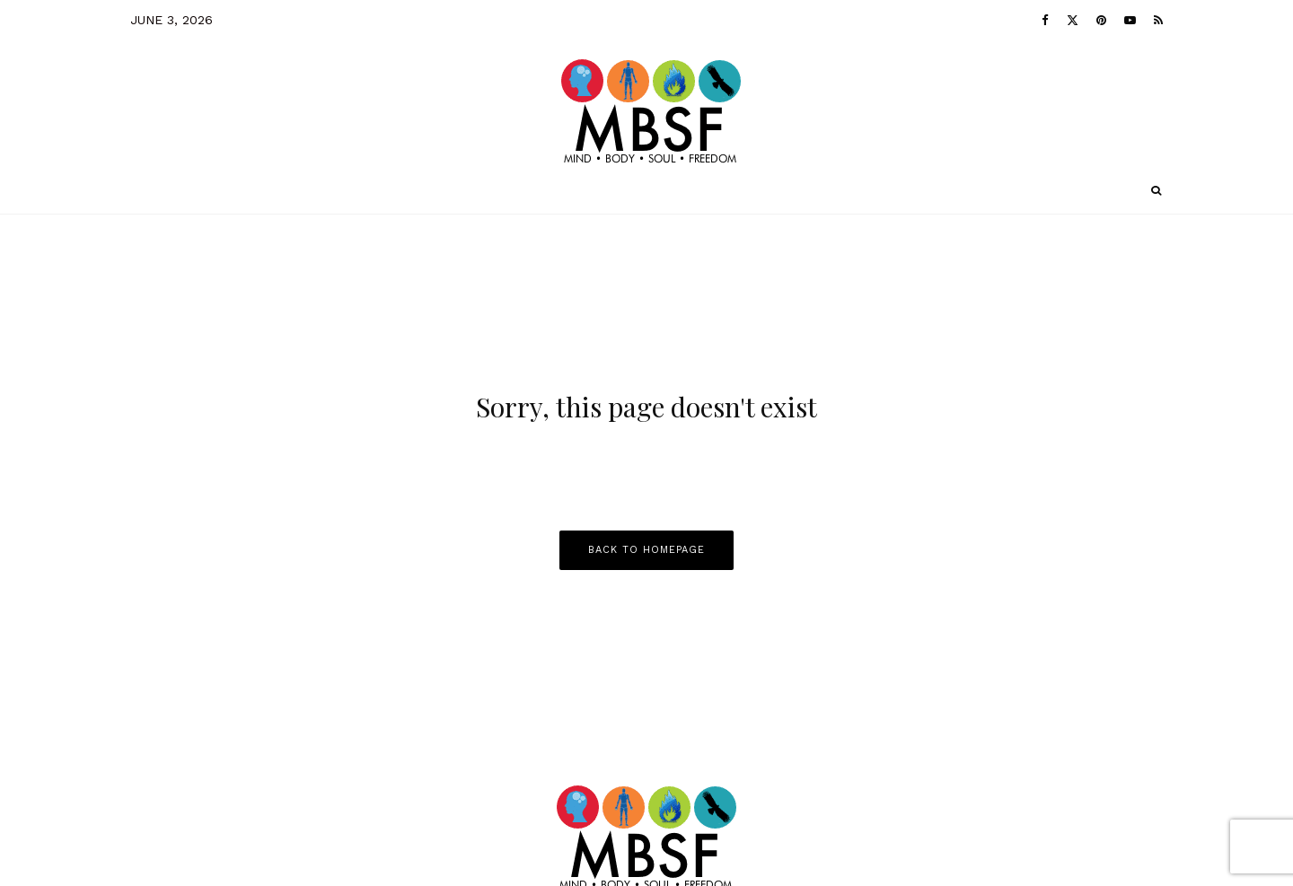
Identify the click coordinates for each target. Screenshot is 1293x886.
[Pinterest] (1101, 19)
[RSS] (1158, 19)
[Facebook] (1045, 19)
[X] (1072, 19)
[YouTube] (1130, 19)
